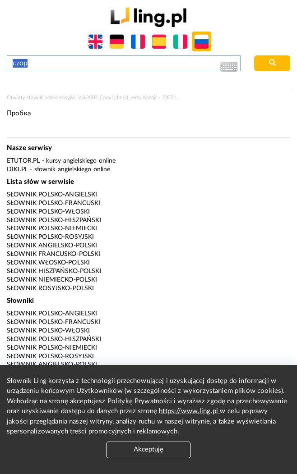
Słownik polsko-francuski (54, 203)
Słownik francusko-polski (54, 254)
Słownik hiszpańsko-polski (54, 271)
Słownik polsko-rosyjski (50, 237)
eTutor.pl (23, 161)
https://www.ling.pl (189, 411)
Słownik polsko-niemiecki (52, 228)
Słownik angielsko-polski (52, 245)
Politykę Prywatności (139, 401)
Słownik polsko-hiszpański (54, 220)
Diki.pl (17, 169)
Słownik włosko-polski (48, 263)
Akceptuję (148, 449)
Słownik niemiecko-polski (52, 280)
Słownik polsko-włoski (48, 212)
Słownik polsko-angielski (52, 194)
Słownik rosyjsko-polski (50, 288)
